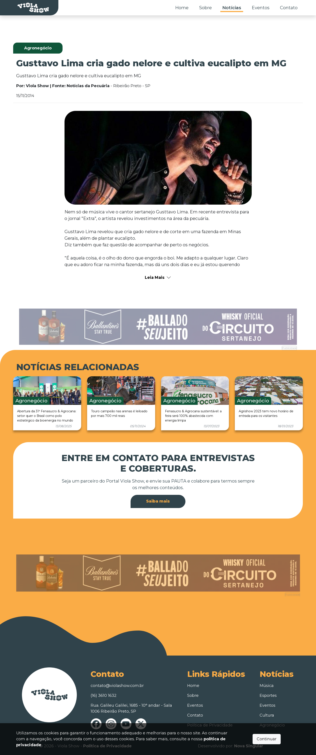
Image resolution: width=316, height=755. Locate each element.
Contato (289, 7)
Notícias (231, 7)
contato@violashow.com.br (117, 685)
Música (267, 685)
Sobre (205, 7)
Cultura (267, 715)
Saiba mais (158, 501)
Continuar (266, 739)
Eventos (260, 7)
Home (182, 7)
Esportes (268, 695)
